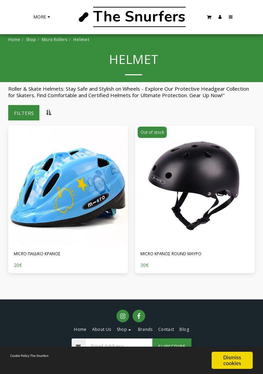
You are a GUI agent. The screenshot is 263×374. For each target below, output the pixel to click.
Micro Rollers (54, 39)
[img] (68, 185)
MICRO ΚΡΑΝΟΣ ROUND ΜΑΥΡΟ (180, 254)
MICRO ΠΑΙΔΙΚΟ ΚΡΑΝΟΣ (45, 254)
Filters (24, 112)
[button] (209, 17)
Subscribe (172, 346)
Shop (31, 39)
